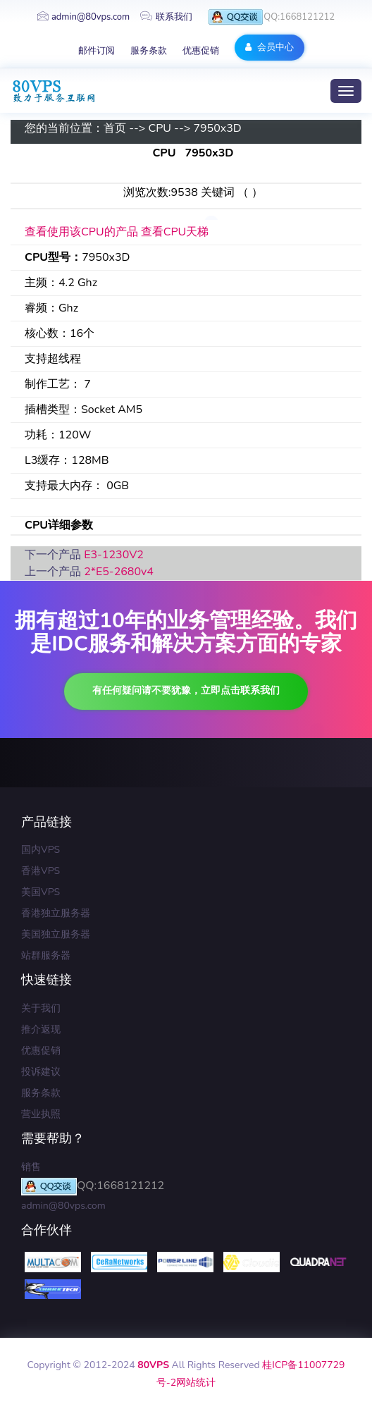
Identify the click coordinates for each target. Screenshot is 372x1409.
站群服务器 (45, 955)
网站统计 (196, 1382)
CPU (159, 128)
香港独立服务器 (55, 913)
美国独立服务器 (55, 934)
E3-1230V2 (114, 554)
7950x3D (217, 128)
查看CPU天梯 (175, 232)
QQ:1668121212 (271, 17)
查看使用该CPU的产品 (81, 232)
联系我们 (166, 17)
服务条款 (148, 50)
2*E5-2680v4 (119, 571)
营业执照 (41, 1114)
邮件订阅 (96, 50)
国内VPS (40, 849)
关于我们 (41, 1008)
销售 (31, 1167)
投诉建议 (41, 1071)
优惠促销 (200, 50)
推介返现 (41, 1029)
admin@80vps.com (83, 17)
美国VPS (40, 892)
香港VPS (40, 871)
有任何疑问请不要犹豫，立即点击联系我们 (186, 690)
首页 (115, 128)
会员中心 (269, 47)
